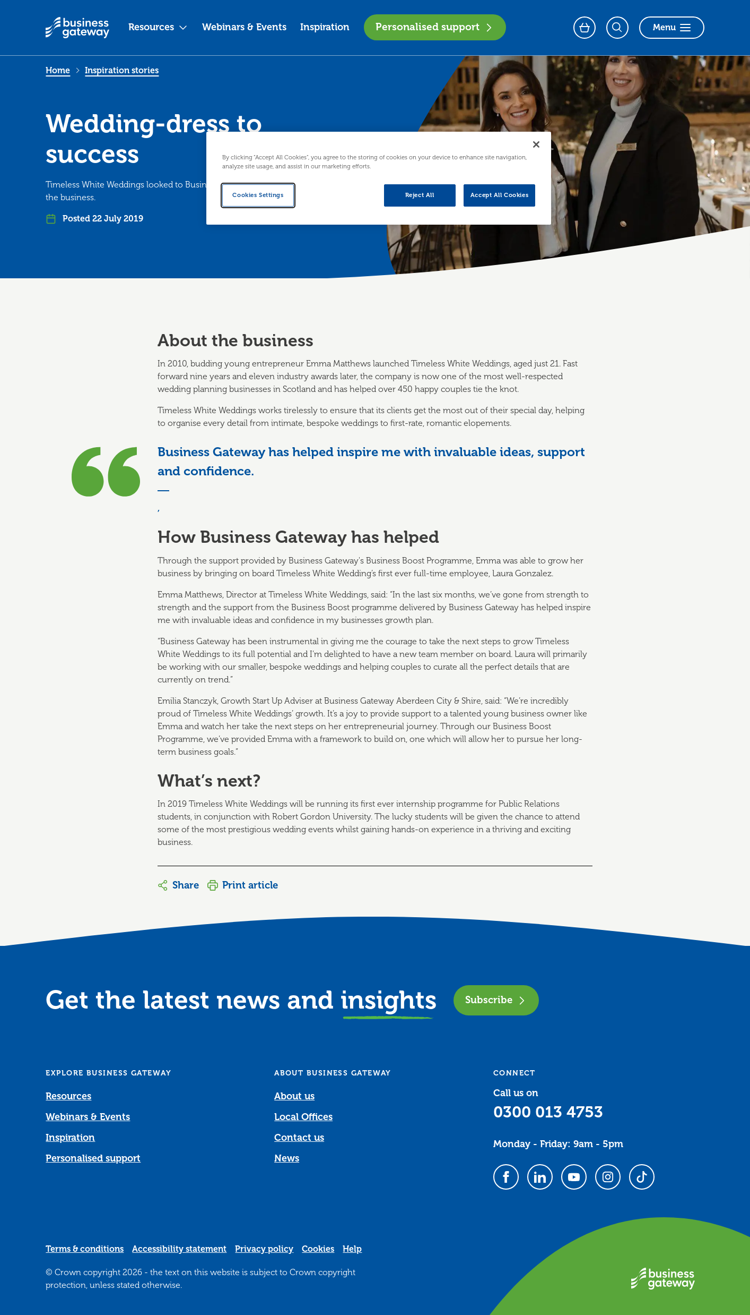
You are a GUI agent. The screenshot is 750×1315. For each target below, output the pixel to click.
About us (294, 1096)
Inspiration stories (122, 70)
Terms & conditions (85, 1249)
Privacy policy (264, 1249)
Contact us (299, 1137)
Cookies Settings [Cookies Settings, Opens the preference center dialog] (257, 195)
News (286, 1158)
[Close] (536, 144)
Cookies (318, 1249)
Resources (158, 27)
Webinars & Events (244, 27)
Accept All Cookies (499, 195)
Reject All (419, 195)
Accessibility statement (179, 1249)
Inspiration (325, 27)
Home (58, 70)
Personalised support (435, 27)
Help (352, 1249)
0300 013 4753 (548, 1112)
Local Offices (303, 1117)
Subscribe (496, 999)
